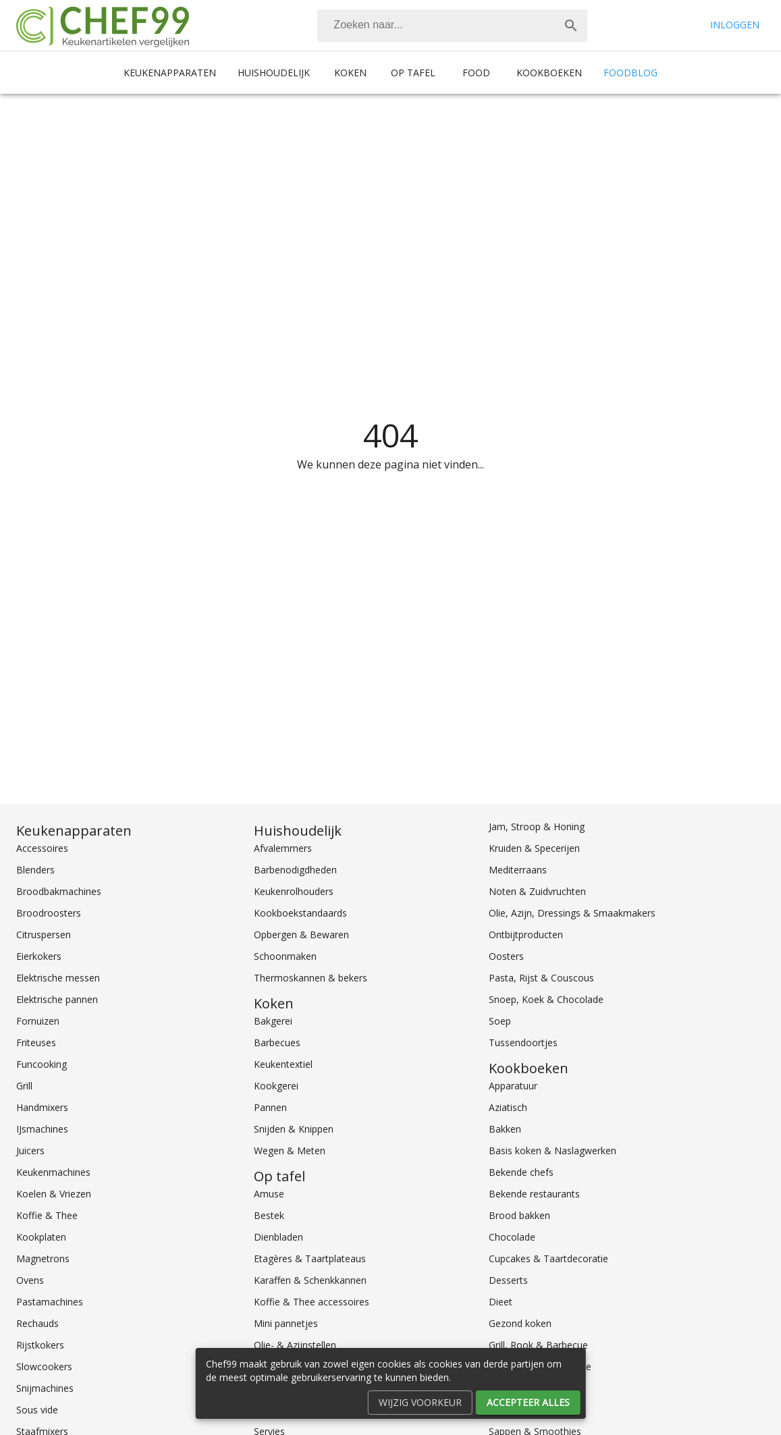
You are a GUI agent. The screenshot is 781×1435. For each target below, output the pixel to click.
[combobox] (452, 25)
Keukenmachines (53, 1172)
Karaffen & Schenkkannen (310, 1280)
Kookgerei (276, 1085)
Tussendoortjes (523, 1042)
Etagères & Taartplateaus (310, 1258)
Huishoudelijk (274, 72)
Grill (24, 1085)
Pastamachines (49, 1301)
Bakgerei (273, 1020)
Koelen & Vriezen (53, 1193)
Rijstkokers (40, 1344)
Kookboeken (549, 72)
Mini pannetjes (286, 1323)
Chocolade (512, 1236)
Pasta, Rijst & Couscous (541, 977)
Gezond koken (520, 1323)
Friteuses (36, 1042)
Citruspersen (43, 934)
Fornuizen (37, 1020)
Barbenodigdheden (295, 869)
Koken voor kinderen (534, 1409)
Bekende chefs (521, 1172)
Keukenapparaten (170, 72)
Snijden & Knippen (293, 1128)
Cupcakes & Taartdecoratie (548, 1258)
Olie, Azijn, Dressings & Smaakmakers (572, 912)
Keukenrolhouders (293, 891)
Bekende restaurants (534, 1193)
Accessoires (42, 848)
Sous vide (37, 1409)
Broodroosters (48, 912)
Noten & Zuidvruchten (537, 891)
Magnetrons (43, 1258)
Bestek (269, 1215)
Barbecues (277, 1042)
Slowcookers (44, 1366)
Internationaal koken (533, 1388)
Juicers (30, 1150)
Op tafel (413, 72)
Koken (350, 72)
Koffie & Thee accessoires (311, 1301)
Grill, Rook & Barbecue (538, 1344)
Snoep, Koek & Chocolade (546, 999)
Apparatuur (513, 1085)
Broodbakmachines (58, 891)
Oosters (506, 956)
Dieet (500, 1301)
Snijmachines (45, 1388)
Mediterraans (518, 869)
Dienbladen (278, 1236)
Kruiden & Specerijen (534, 848)
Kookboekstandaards (300, 912)
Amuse (269, 1193)
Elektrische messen (58, 977)
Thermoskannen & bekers (310, 977)
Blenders (35, 869)
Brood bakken (519, 1215)
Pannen (270, 1107)
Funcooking (41, 1064)
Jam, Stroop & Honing (537, 826)
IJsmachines (42, 1128)
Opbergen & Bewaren (301, 934)
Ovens (30, 1280)
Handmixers (42, 1107)
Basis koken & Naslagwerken (552, 1150)
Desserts (508, 1280)
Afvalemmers (283, 848)
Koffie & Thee (47, 1215)
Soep (500, 1020)
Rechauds (37, 1323)
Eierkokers (38, 956)
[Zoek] (571, 25)
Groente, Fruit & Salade (540, 1366)
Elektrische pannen (57, 999)
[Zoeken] (436, 25)
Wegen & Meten (289, 1150)
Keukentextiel (283, 1064)
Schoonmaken (285, 956)
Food (476, 72)
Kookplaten (41, 1236)
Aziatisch (508, 1107)
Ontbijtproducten (526, 934)
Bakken (505, 1128)
